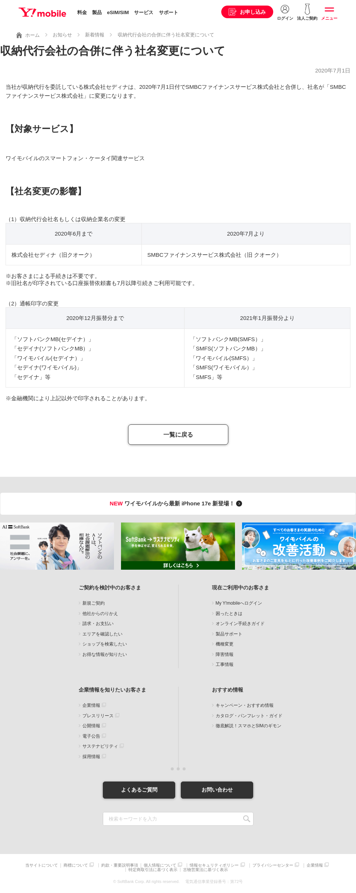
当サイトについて (41, 865)
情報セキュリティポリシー (214, 865)
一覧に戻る (178, 434)
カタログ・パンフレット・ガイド (249, 715)
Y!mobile (42, 12)
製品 (97, 12)
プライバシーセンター (272, 865)
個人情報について (160, 865)
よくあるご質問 (139, 790)
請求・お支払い (98, 623)
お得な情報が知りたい (104, 654)
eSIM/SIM (118, 12)
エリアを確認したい (102, 634)
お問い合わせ (217, 790)
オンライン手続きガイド (240, 623)
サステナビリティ (100, 746)
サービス (143, 12)
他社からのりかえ (100, 613)
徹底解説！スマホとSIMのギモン (248, 725)
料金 (82, 12)
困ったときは (229, 613)
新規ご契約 (93, 603)
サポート (168, 12)
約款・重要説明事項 (119, 865)
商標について (75, 865)
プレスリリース (98, 715)
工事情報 (224, 664)
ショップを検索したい (104, 644)
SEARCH (247, 819)
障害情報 (224, 654)
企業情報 (91, 705)
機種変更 (224, 644)
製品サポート (229, 634)
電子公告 (91, 736)
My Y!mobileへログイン (239, 603)
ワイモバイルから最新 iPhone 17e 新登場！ (177, 503)
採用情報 (91, 756)
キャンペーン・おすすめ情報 (245, 705)
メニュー (329, 18)
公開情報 (91, 725)
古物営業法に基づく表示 (205, 870)
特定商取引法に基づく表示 (152, 870)
